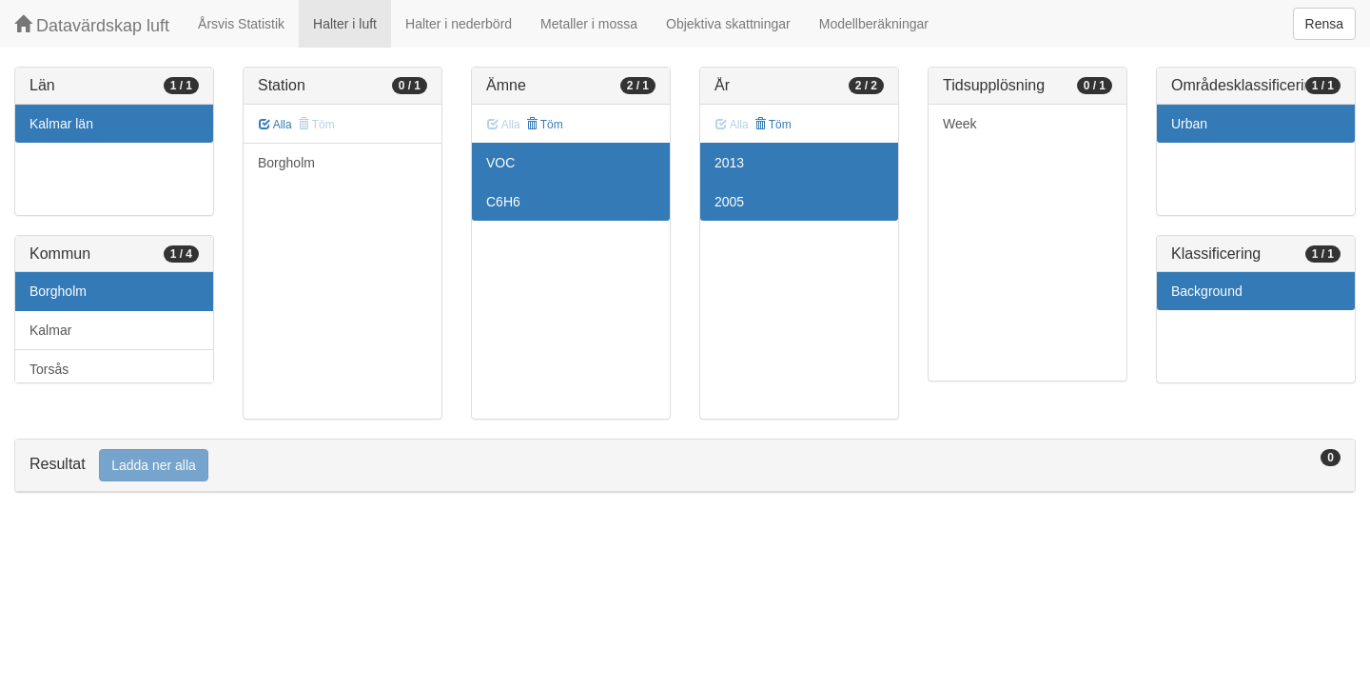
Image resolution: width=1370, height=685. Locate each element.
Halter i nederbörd (458, 23)
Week (960, 123)
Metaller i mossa (588, 23)
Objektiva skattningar (728, 23)
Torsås (48, 369)
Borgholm (58, 291)
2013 (729, 162)
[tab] (685, 466)
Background (1207, 291)
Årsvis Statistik (241, 23)
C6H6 (503, 201)
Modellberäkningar (874, 23)
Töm (544, 124)
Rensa (1324, 23)
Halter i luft (345, 23)
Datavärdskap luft (91, 25)
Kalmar (50, 330)
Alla (275, 124)
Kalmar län (61, 123)
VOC (500, 162)
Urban (1189, 123)
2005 (729, 201)
